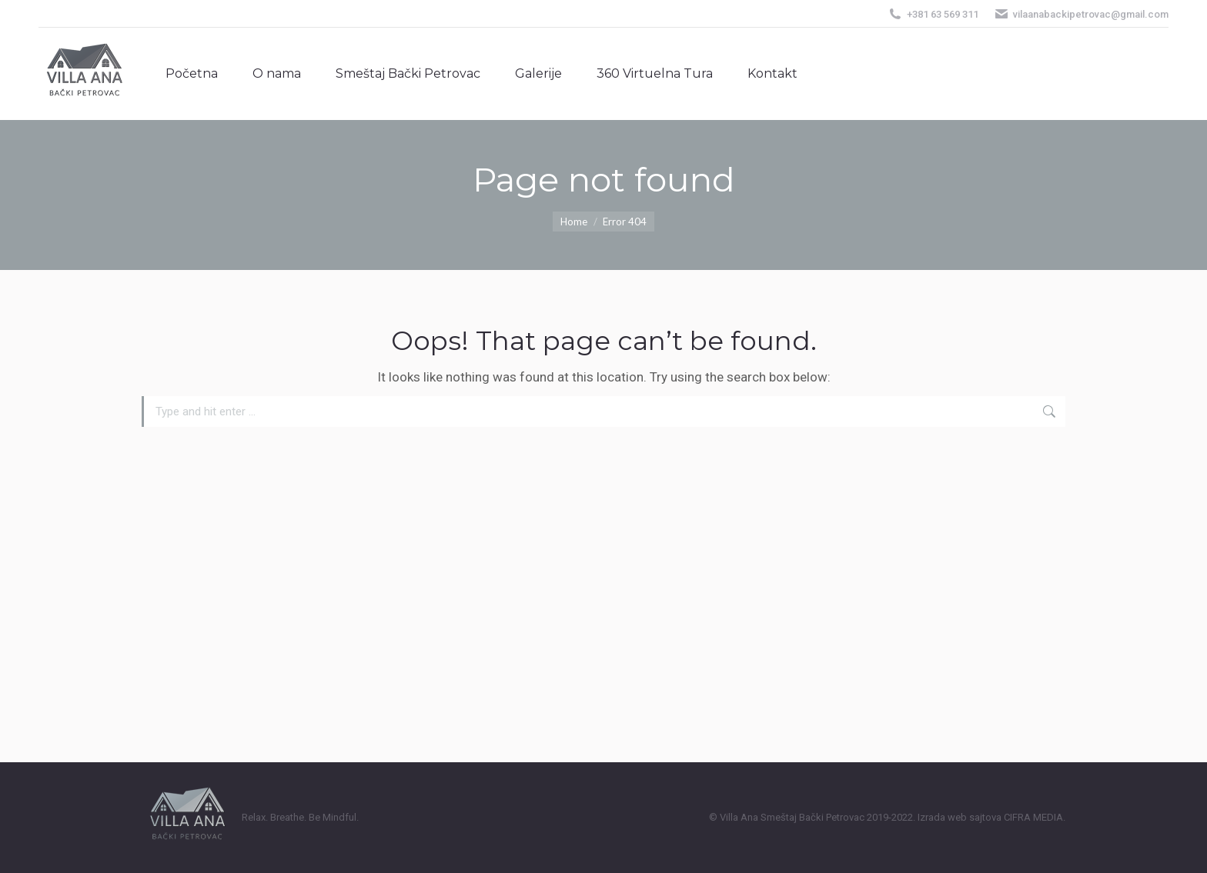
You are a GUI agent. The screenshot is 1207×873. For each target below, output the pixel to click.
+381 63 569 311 (933, 14)
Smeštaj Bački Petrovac (812, 817)
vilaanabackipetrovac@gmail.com (1081, 14)
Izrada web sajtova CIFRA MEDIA (990, 817)
